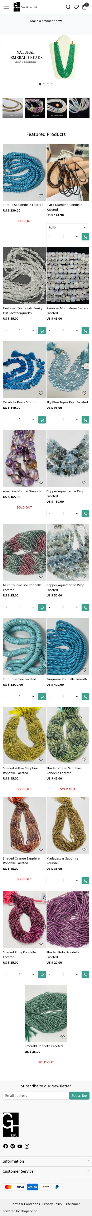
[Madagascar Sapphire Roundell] (68, 825)
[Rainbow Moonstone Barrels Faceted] (68, 275)
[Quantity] (63, 236)
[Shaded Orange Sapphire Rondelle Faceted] (24, 825)
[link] (68, 7)
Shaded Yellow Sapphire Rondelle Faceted (20, 770)
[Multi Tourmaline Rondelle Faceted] (24, 552)
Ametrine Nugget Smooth (22, 491)
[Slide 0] (40, 84)
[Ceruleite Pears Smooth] (24, 369)
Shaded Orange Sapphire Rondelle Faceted (21, 860)
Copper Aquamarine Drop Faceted (65, 493)
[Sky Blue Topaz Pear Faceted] (68, 369)
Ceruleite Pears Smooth (20, 402)
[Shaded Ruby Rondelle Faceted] (24, 919)
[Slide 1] (44, 84)
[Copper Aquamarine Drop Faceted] (68, 458)
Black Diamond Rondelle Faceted (64, 207)
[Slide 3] (52, 84)
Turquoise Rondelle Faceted (23, 205)
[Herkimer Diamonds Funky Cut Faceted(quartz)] (24, 275)
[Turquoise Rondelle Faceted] (24, 172)
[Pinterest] (13, 1147)
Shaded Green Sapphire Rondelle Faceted (64, 770)
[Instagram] (27, 1147)
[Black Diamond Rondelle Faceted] (68, 172)
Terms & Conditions (25, 1204)
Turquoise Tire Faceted (19, 679)
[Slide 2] (48, 84)
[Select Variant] (68, 227)
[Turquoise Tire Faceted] (24, 646)
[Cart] (85, 236)
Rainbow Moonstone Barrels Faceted (67, 310)
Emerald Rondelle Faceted (44, 1046)
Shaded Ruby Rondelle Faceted (19, 954)
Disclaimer (72, 1204)
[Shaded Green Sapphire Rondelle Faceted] (68, 735)
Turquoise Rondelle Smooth (67, 679)
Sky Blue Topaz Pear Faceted (67, 402)
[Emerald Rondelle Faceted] (46, 1013)
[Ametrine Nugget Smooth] (24, 458)
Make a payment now (46, 21)
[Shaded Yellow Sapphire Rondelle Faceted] (24, 735)
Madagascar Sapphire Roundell (62, 860)
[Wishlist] (76, 7)
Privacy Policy (52, 1204)
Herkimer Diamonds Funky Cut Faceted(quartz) (22, 310)
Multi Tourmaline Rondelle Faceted (22, 587)
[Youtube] (20, 1147)
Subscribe (79, 1095)
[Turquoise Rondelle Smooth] (68, 646)
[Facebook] (6, 1147)
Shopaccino (28, 1211)
